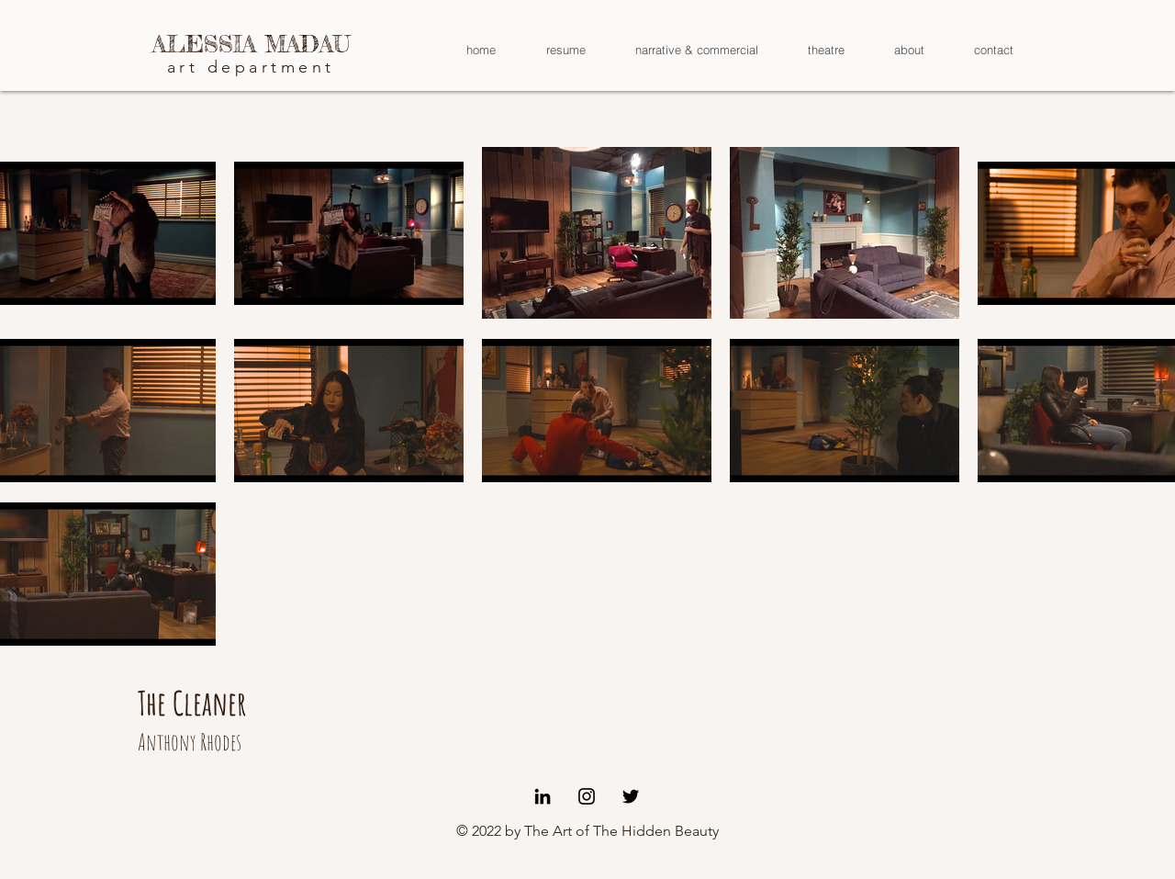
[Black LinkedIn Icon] (543, 796)
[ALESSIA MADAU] (251, 44)
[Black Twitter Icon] (631, 796)
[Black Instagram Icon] (587, 796)
